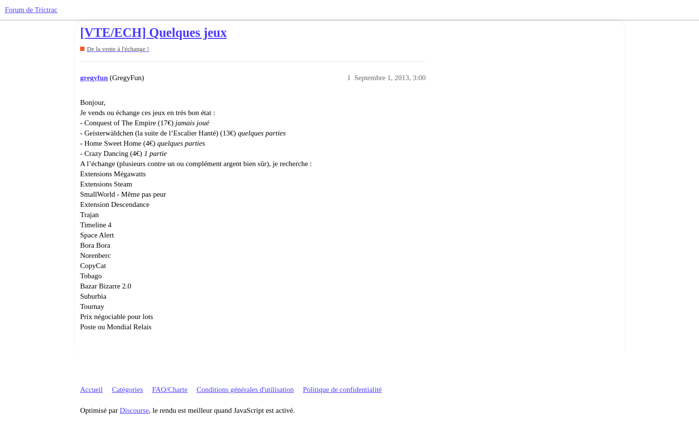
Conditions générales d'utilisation (245, 389)
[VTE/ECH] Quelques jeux (153, 33)
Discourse (134, 410)
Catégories (127, 389)
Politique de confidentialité (342, 389)
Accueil (91, 389)
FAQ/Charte (169, 389)
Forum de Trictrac (31, 10)
